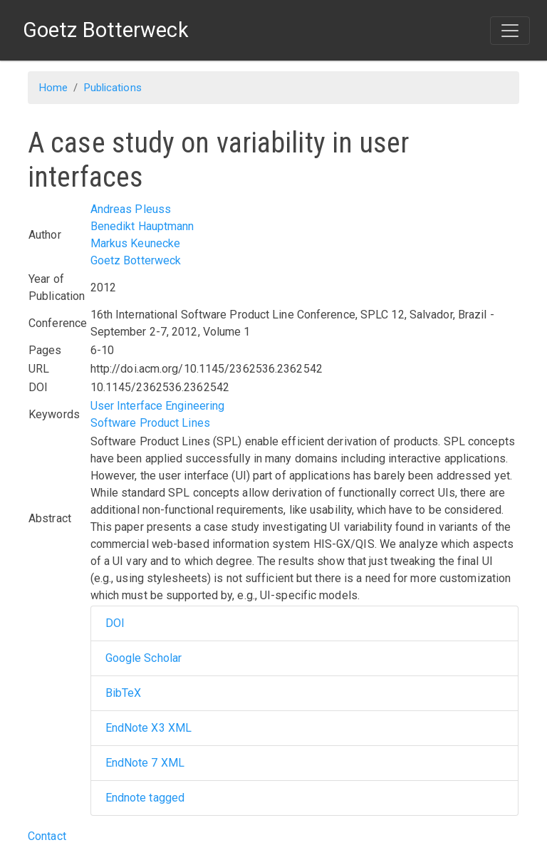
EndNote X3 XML (148, 728)
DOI (115, 623)
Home (53, 87)
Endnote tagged (144, 797)
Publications (113, 87)
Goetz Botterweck (136, 260)
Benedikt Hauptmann (142, 226)
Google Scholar (143, 658)
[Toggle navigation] (510, 30)
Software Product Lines (150, 423)
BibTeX (123, 693)
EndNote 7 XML (144, 763)
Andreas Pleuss (130, 209)
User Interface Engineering (157, 406)
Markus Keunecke (135, 243)
